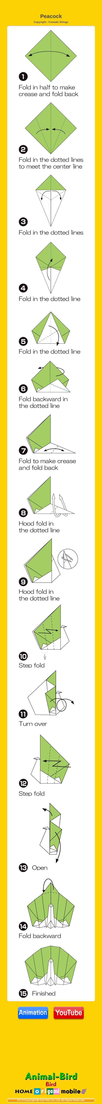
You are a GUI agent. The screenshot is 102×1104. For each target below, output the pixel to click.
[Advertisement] (51, 4)
